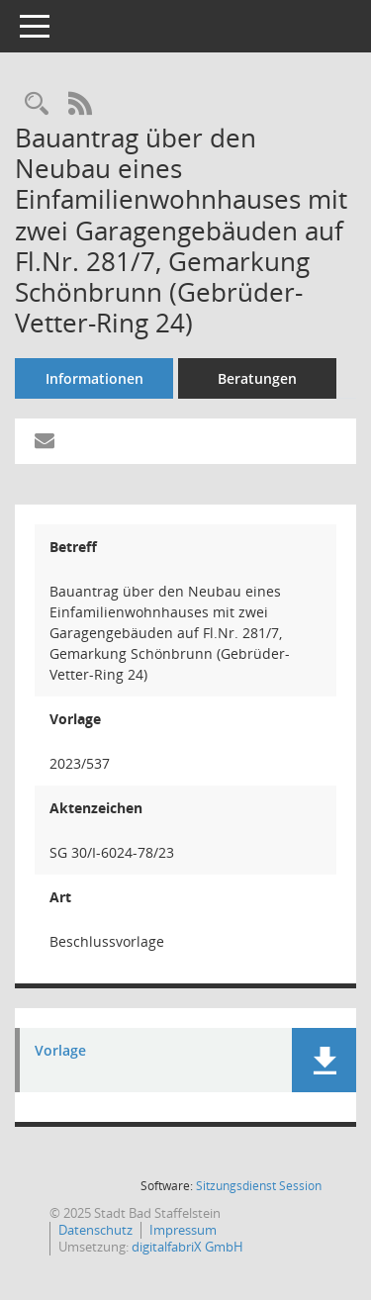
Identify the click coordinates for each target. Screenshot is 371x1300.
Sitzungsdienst (259, 1185)
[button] (324, 1060)
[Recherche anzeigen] (36, 104)
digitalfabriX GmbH (187, 1246)
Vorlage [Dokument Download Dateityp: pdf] (60, 1051)
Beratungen (257, 378)
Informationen (94, 378)
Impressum (183, 1230)
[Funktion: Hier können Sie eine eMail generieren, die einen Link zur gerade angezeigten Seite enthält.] (44, 441)
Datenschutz (95, 1230)
